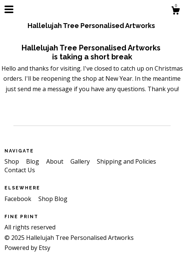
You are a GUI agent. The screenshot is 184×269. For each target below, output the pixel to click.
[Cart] (175, 11)
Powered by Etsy (27, 248)
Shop (12, 161)
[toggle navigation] (8, 9)
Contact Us (19, 170)
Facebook (18, 199)
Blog (33, 161)
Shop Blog (52, 199)
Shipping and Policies (126, 161)
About (55, 161)
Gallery (80, 161)
